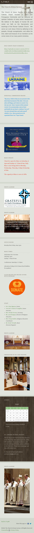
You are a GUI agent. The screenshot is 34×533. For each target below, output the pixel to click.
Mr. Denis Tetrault (11, 323)
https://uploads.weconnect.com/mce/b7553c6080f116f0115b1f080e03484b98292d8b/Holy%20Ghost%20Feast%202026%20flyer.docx (17, 51)
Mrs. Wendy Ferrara (11, 312)
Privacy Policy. (15, 530)
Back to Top (5, 521)
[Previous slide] (7, 342)
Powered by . (5, 530)
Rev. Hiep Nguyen (11, 306)
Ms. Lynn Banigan (11, 314)
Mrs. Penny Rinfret (11, 319)
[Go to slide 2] (16, 348)
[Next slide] (26, 342)
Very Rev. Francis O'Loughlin (14, 308)
